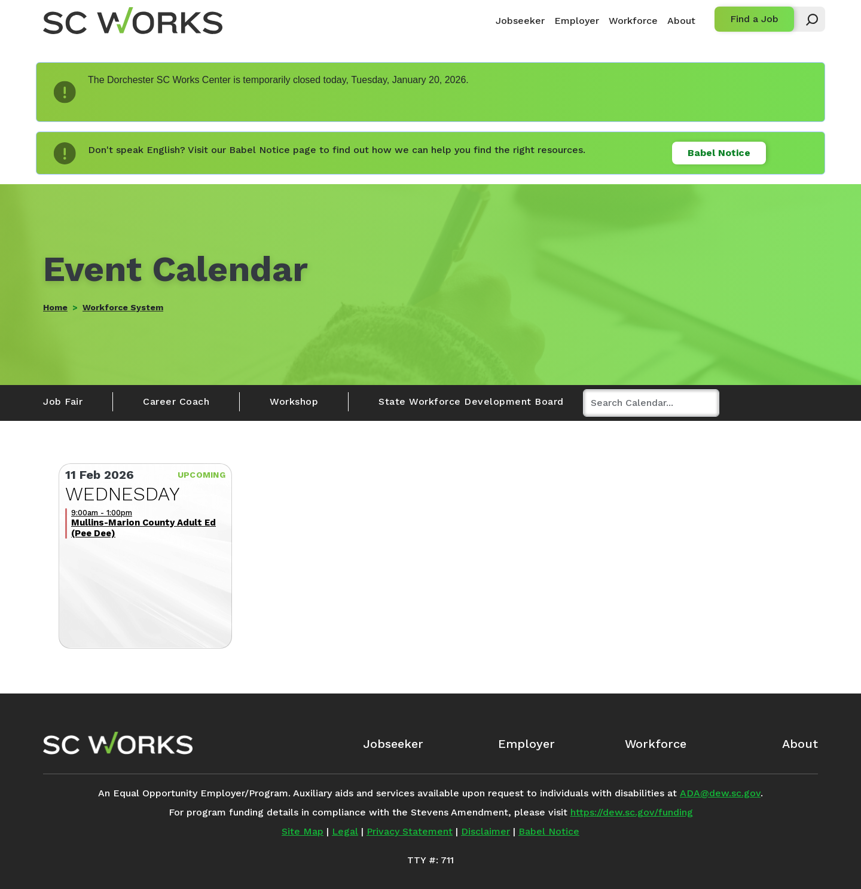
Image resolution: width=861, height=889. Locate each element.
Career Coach (176, 401)
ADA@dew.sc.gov (720, 793)
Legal (345, 831)
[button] (806, 19)
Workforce (633, 20)
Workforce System (123, 307)
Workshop (294, 401)
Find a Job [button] (754, 19)
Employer (576, 20)
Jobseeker (520, 20)
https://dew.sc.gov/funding (631, 812)
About (681, 20)
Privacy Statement (410, 831)
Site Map (302, 831)
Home (55, 307)
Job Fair (63, 401)
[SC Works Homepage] (118, 743)
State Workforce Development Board (471, 401)
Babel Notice (719, 152)
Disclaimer (485, 831)
